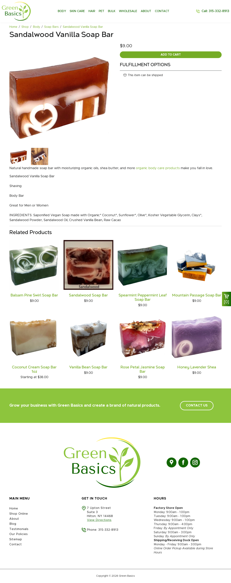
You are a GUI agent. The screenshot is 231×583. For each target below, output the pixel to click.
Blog (12, 523)
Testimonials (19, 529)
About (146, 11)
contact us (197, 405)
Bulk (111, 11)
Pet (101, 11)
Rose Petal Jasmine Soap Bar (142, 369)
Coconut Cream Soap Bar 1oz (34, 369)
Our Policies (18, 534)
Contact (162, 11)
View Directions (99, 520)
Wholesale (128, 11)
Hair (91, 11)
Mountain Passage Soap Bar (196, 295)
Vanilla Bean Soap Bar (88, 367)
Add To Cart (171, 54)
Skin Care (77, 11)
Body (62, 11)
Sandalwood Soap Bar (88, 295)
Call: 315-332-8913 (215, 11)
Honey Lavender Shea (196, 367)
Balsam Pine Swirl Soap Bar (34, 295)
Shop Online (18, 513)
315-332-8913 (108, 529)
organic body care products (158, 168)
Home (13, 508)
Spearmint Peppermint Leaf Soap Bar (143, 297)
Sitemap (15, 539)
